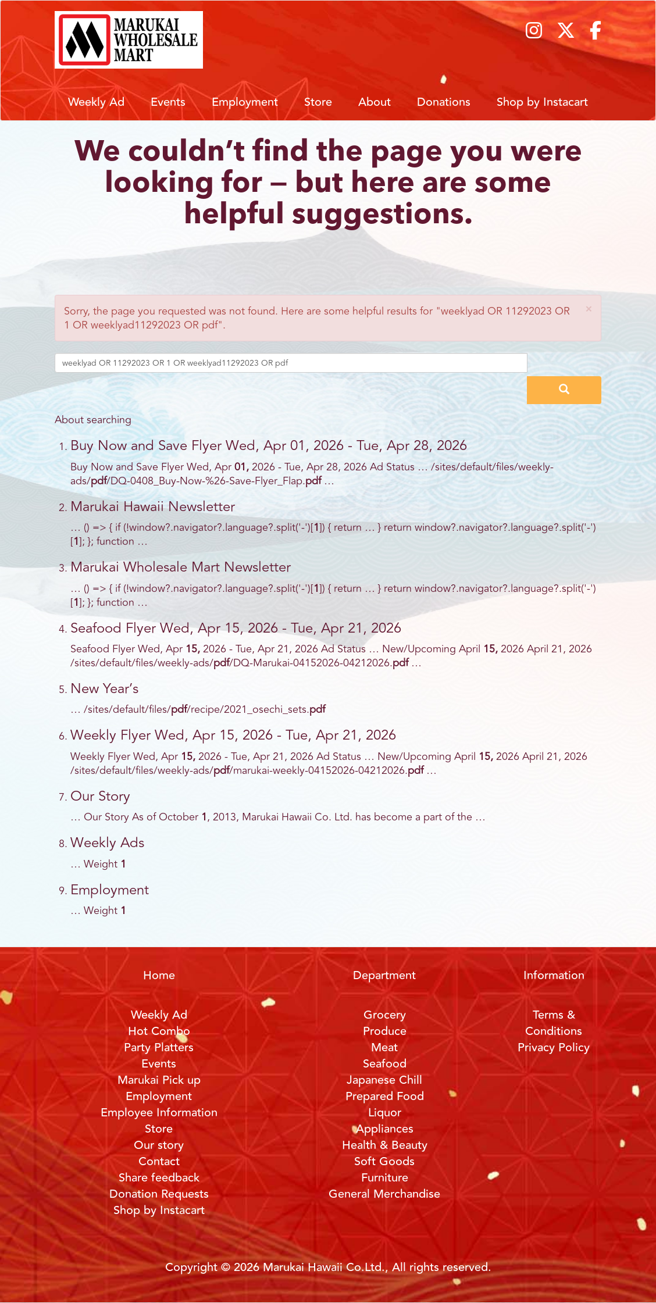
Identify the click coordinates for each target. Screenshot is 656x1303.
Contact (159, 1161)
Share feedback (159, 1178)
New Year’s (104, 688)
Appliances (384, 1129)
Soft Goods (384, 1161)
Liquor (384, 1113)
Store (318, 102)
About (374, 102)
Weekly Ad (96, 102)
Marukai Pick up (159, 1080)
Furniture (384, 1178)
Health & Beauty (384, 1145)
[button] (588, 309)
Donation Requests (159, 1194)
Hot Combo (159, 1031)
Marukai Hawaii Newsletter (152, 506)
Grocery (384, 1015)
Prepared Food (384, 1096)
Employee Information (159, 1113)
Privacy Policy (554, 1047)
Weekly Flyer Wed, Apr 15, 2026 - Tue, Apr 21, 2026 (233, 735)
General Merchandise (384, 1194)
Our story (159, 1145)
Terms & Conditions (553, 1023)
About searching (93, 420)
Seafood (385, 1064)
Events (168, 102)
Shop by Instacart (542, 102)
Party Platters (159, 1047)
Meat (384, 1047)
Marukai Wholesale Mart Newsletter (180, 567)
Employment (245, 102)
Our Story (100, 796)
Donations (443, 102)
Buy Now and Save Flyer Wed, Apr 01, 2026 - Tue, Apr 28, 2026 (268, 445)
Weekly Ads (107, 843)
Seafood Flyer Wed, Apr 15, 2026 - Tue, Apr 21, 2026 (235, 628)
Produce (385, 1031)
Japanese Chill (384, 1080)
